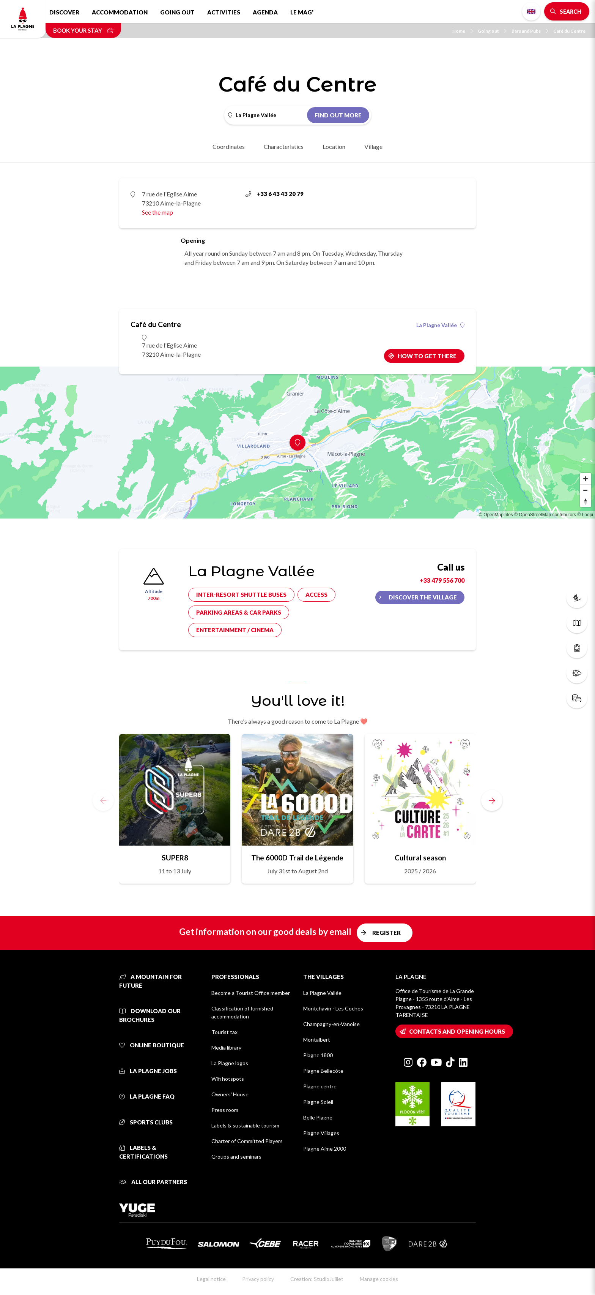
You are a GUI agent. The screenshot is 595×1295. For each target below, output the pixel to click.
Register (386, 932)
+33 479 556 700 (442, 580)
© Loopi (585, 514)
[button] (491, 800)
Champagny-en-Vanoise (331, 1024)
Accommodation (120, 12)
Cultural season (420, 857)
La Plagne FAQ (147, 1096)
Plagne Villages (321, 1133)
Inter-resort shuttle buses (241, 594)
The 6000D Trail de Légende (297, 857)
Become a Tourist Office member (250, 993)
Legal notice (211, 1279)
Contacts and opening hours (457, 1031)
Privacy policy (258, 1279)
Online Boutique (151, 1045)
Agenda (265, 12)
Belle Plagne (317, 1117)
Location (334, 146)
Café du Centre (569, 31)
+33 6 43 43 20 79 (275, 193)
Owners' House (230, 1094)
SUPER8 (175, 857)
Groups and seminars (236, 1156)
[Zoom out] (585, 490)
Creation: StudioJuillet (316, 1279)
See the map (157, 212)
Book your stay (83, 30)
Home (462, 31)
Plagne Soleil (318, 1102)
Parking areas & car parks (238, 612)
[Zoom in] (585, 478)
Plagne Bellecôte (323, 1070)
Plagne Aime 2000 (324, 1148)
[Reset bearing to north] (585, 501)
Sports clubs (146, 1122)
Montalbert (316, 1039)
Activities (223, 12)
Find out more (338, 115)
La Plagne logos (229, 1063)
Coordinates (228, 146)
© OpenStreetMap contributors (545, 514)
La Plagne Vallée (440, 325)
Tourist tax (224, 1032)
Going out (177, 12)
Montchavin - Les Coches (333, 1008)
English (531, 11)
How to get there (427, 356)
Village (373, 146)
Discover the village (423, 597)
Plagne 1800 (318, 1055)
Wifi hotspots (227, 1078)
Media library (226, 1047)
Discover (64, 12)
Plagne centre (320, 1086)
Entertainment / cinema (235, 629)
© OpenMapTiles (496, 514)
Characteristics (284, 146)
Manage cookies (379, 1279)
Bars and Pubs (530, 31)
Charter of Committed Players (247, 1141)
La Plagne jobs (148, 1070)
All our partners (153, 1181)
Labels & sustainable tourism (245, 1125)
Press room (224, 1110)
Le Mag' (301, 12)
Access (316, 594)
